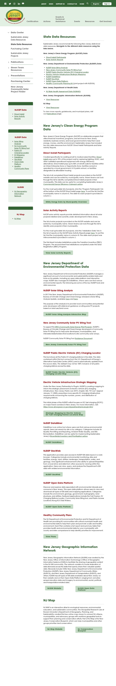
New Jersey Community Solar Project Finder (20, 89)
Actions (46, 21)
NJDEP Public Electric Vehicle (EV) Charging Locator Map (62, 373)
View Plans (51, 536)
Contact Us (72, 4)
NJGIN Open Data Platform (86, 589)
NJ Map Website (55, 629)
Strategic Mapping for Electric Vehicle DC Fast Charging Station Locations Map (64, 414)
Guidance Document (83, 338)
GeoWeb (18, 159)
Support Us (60, 4)
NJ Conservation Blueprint (85, 630)
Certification (32, 21)
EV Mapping (19, 155)
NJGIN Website (54, 588)
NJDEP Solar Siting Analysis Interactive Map (66, 314)
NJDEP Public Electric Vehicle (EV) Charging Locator (67, 72)
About (43, 4)
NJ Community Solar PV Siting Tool (22, 147)
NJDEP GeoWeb (52, 79)
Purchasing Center (19, 48)
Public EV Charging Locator (21, 151)
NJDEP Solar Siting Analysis (57, 68)
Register (96, 4)
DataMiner (18, 157)
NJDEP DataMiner (53, 77)
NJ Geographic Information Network (20, 193)
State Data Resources (21, 44)
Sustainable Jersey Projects (19, 54)
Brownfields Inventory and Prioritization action (69, 436)
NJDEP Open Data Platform (57, 81)
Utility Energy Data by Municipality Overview (66, 202)
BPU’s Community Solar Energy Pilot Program (73, 327)
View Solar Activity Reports (58, 253)
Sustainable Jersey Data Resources (19, 38)
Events (77, 21)
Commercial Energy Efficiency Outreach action (63, 184)
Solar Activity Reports (19, 117)
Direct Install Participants (56, 57)
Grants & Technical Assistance (60, 19)
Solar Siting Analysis (18, 142)
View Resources (52, 99)
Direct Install (19, 114)
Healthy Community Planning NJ (59, 83)
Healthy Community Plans (21, 167)
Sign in (107, 4)
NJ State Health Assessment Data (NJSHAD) (63, 91)
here (83, 191)
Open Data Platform (19, 163)
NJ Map (17, 219)
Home (82, 4)
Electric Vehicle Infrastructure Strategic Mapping (66, 74)
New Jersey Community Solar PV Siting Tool (64, 70)
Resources (89, 21)
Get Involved (105, 21)
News (51, 4)
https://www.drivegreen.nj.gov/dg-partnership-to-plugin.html (68, 407)
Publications (51, 114)
